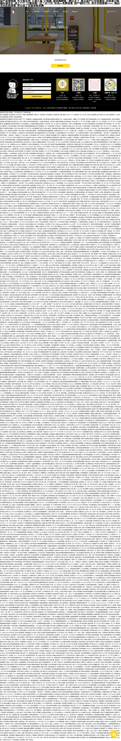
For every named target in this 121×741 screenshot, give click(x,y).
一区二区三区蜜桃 (9, 304)
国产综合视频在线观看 (14, 427)
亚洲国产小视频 (12, 260)
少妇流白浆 (50, 454)
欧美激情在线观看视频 (72, 333)
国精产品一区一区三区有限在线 (23, 616)
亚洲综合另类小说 (5, 511)
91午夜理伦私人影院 (29, 468)
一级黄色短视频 (21, 518)
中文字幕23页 (97, 304)
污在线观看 (42, 445)
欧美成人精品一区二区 (106, 167)
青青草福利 (5, 292)
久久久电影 (23, 516)
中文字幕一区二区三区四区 (81, 231)
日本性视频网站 (95, 708)
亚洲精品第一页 (71, 363)
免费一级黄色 (115, 210)
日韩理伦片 (112, 149)
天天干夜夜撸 (81, 119)
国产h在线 (66, 473)
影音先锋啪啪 (80, 162)
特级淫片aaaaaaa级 (55, 397)
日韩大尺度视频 (54, 457)
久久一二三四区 (69, 213)
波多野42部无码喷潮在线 (78, 272)
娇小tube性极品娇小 (40, 498)
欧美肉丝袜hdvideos (64, 427)
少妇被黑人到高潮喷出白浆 (72, 286)
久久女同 (94, 146)
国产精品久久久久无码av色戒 (40, 251)
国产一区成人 (55, 591)
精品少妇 (96, 621)
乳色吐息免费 (78, 158)
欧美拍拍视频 (14, 685)
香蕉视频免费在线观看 (59, 669)
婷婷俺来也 (74, 641)
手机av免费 (57, 493)
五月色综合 (29, 359)
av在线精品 (78, 345)
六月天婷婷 (7, 162)
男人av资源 (112, 664)
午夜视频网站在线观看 (89, 705)
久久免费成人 (39, 678)
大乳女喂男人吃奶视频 (107, 436)
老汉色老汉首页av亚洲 (16, 429)
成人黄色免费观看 (115, 242)
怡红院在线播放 (51, 445)
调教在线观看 (108, 557)
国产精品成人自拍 (63, 315)
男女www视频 (114, 409)
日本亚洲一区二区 (50, 124)
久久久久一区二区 (34, 409)
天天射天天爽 (78, 270)
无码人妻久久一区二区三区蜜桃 (81, 121)
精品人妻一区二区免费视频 (75, 667)
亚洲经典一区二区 (48, 263)
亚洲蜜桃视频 (76, 687)
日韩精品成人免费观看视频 (92, 443)
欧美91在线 (95, 201)
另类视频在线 (4, 390)
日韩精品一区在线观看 (16, 555)
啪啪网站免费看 (75, 473)
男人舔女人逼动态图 (25, 327)
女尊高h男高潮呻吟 (107, 304)
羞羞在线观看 (75, 630)
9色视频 (64, 126)
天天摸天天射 (85, 286)
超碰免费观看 (10, 493)
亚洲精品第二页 (100, 290)
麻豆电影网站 (4, 208)
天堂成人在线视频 (52, 247)
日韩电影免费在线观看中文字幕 (85, 719)
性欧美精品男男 (30, 655)
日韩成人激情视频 (81, 299)
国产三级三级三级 (40, 482)
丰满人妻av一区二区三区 (102, 696)
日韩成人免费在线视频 (57, 121)
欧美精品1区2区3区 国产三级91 (73, 484)
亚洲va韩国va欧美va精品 (63, 254)
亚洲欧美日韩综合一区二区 (18, 345)
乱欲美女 (10, 254)
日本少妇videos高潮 (89, 290)
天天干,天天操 (50, 575)
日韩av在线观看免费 (96, 133)
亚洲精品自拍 (97, 347)
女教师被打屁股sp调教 (58, 128)
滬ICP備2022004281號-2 (75, 108)
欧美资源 (83, 320)
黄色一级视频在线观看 (50, 546)
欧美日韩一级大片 (72, 689)
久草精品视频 (59, 368)
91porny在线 (5, 345)
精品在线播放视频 (109, 137)
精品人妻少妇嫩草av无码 (28, 235)
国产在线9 (4, 231)
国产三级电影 (36, 361)
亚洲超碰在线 (95, 258)
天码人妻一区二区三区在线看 (23, 215)
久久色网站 (7, 438)
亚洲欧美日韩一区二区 (63, 167)
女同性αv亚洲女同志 (10, 614)
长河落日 (61, 411)
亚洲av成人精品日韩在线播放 (19, 534)
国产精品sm (70, 527)
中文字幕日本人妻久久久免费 (94, 265)
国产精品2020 (15, 121)
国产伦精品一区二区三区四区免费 (85, 308)
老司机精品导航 (34, 660)
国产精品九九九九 (35, 687)
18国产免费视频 (53, 637)
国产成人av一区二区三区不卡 (49, 527)
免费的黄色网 (12, 381)
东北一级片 (26, 242)
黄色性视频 (16, 286)
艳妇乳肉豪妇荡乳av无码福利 (45, 235)
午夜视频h (76, 137)
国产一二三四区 (41, 304)
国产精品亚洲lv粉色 (59, 395)
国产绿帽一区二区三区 (44, 589)
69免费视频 (19, 265)
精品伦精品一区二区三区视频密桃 (111, 228)
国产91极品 (84, 493)
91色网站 (29, 708)
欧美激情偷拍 (82, 422)
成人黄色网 (62, 377)
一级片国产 (106, 133)
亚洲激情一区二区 (112, 258)
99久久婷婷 (60, 286)
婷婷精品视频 (96, 171)
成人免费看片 (74, 427)
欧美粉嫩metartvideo (85, 648)
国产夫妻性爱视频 (80, 646)
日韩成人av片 (117, 354)
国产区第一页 (63, 717)
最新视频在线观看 (37, 215)
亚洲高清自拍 (62, 217)
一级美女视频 (24, 340)
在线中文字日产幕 (59, 605)
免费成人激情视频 (110, 276)
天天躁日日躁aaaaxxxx (42, 194)
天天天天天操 (63, 181)
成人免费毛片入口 (38, 441)
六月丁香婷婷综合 (47, 703)
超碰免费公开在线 (35, 185)
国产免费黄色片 (54, 489)
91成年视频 (50, 468)
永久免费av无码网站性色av (44, 630)
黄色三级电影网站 (59, 158)
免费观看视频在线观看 (44, 623)
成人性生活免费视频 (28, 486)
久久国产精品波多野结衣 (74, 311)
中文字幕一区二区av (64, 343)
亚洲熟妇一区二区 (44, 151)
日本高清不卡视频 (74, 701)
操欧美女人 (36, 363)
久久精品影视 (95, 384)
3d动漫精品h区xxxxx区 (93, 637)
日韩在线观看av (102, 625)
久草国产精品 (9, 452)
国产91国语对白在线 (46, 199)
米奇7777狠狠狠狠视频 (105, 267)
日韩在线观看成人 (42, 598)
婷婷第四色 (3, 119)
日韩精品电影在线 (64, 228)
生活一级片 (69, 735)
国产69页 (60, 372)
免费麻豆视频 (68, 240)
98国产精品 (8, 566)
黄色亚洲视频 (65, 616)
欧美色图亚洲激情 (31, 130)
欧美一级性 (23, 607)
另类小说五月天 (105, 206)
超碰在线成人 (42, 557)
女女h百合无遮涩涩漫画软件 (40, 210)
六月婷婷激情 (13, 153)
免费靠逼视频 (85, 381)
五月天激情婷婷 (86, 479)
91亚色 (43, 521)
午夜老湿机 (14, 625)
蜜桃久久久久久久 (68, 379)
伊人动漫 (71, 267)
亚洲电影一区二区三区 (101, 438)
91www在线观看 (36, 292)
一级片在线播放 (12, 192)
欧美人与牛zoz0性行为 (55, 379)
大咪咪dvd (58, 454)
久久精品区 (8, 199)
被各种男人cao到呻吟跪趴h (34, 397)
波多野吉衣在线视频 (95, 694)
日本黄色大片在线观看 (97, 231)
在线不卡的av (72, 664)
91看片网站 (102, 359)
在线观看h (3, 413)
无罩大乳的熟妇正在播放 (38, 169)
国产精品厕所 (77, 388)
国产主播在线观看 (17, 320)
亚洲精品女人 (107, 151)
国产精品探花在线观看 (24, 500)
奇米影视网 (28, 331)
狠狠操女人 (105, 536)
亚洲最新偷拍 (76, 708)
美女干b (44, 272)
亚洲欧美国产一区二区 (94, 356)
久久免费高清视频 (65, 641)
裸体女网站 (7, 625)
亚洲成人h (11, 206)
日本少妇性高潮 (38, 432)
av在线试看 (62, 352)
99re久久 (104, 416)
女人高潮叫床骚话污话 (95, 199)
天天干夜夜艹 (38, 390)
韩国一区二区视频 (77, 559)
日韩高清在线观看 (63, 165)
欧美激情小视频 (74, 386)
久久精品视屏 (65, 256)
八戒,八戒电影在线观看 (10, 130)
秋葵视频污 (62, 146)
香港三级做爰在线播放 (46, 605)
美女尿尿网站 (25, 580)
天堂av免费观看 (64, 206)
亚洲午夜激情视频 (78, 730)
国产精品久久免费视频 (55, 443)
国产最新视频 (69, 402)
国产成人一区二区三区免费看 (97, 297)
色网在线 (59, 306)
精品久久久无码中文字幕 (109, 507)
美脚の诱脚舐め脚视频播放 (50, 370)
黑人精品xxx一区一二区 (70, 521)
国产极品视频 (110, 374)
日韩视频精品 (84, 473)
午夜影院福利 (114, 133)
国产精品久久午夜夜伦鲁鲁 (79, 514)
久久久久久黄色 (103, 283)
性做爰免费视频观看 (38, 562)
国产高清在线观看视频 (31, 279)
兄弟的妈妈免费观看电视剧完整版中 (110, 320)
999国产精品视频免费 (37, 689)
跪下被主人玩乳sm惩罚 (20, 696)
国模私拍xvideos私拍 (18, 149)
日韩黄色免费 (47, 425)
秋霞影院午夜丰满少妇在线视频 (107, 338)
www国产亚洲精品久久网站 (58, 477)
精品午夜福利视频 (104, 242)
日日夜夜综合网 (92, 187)
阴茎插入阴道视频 (51, 135)
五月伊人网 (21, 655)
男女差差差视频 (75, 436)
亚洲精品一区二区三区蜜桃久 (9, 133)
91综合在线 (91, 194)
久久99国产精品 (50, 436)
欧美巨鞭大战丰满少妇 (108, 327)
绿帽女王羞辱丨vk (60, 290)
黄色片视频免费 (27, 288)
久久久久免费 (63, 573)
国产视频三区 (36, 477)
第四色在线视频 (62, 516)
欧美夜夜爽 (40, 187)
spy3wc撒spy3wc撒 (45, 532)
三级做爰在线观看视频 (64, 646)
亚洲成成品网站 (90, 669)
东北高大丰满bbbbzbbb (56, 213)
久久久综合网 (69, 260)
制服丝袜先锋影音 (108, 733)
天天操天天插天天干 (107, 502)
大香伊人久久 (29, 710)
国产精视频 (85, 260)
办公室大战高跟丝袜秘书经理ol (101, 639)
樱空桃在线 (81, 509)
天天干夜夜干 (49, 596)
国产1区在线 (26, 238)
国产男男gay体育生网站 (34, 673)
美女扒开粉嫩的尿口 (89, 153)
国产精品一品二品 (114, 388)
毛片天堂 (3, 637)
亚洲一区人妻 (42, 281)
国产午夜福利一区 (38, 566)
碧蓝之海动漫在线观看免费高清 (38, 582)
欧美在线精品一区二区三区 (22, 352)
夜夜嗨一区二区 (113, 283)
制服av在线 (26, 596)
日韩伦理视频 (95, 126)
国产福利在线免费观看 (55, 276)
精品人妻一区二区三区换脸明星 (31, 158)
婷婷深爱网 (34, 295)
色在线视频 (99, 124)
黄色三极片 (14, 162)
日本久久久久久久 (23, 582)
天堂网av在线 (99, 557)
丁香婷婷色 (50, 176)
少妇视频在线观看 (114, 370)
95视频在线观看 (12, 224)
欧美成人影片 (93, 559)
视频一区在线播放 (7, 276)
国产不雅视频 (103, 254)
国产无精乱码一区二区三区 (63, 413)
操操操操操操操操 (26, 484)
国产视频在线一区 (102, 329)
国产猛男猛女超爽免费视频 (75, 146)
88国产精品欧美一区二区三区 (20, 384)
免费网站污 (24, 144)
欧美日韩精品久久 (31, 228)
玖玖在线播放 (24, 124)
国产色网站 (17, 165)
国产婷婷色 (35, 181)
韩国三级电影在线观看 (79, 187)
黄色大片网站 (112, 717)
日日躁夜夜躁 (28, 525)
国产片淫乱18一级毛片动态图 (9, 244)
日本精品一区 (17, 575)
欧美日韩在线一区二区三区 (102, 404)
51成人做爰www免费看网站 (55, 238)
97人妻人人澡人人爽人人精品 (39, 306)
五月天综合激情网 (52, 181)
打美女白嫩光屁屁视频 (108, 443)
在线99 (93, 733)
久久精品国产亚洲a (6, 459)
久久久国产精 (69, 158)
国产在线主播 (68, 728)
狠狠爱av (70, 733)
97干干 (28, 411)
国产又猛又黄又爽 (95, 210)
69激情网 (85, 735)
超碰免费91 (21, 463)
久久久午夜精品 (46, 384)
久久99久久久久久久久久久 (98, 603)
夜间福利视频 (74, 482)
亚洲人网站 (69, 669)
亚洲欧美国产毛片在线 (56, 301)
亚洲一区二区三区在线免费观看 (61, 514)
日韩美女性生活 (84, 324)
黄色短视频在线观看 (35, 272)
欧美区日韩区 (46, 616)
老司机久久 (37, 733)
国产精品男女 (16, 185)
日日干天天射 (28, 197)
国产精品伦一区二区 (53, 429)
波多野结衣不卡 (33, 614)
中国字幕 (38, 165)
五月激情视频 (49, 509)
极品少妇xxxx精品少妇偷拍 (56, 338)
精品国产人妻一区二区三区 (10, 313)
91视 (34, 564)
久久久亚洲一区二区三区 (50, 201)
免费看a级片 (4, 322)
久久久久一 (87, 140)
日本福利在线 (4, 197)
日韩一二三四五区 (59, 596)
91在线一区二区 (18, 238)
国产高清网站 (4, 153)
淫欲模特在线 (92, 514)
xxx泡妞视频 (73, 199)
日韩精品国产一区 (78, 242)
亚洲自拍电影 (48, 395)
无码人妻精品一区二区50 (101, 388)
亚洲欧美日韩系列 (46, 717)
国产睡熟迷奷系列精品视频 (48, 726)
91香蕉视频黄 (74, 194)
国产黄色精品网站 (91, 119)
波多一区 (84, 698)
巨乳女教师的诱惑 (62, 233)
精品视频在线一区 (25, 286)
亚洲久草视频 (92, 329)
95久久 (55, 199)
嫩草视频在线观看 (52, 498)
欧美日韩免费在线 (54, 486)
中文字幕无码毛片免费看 (30, 254)
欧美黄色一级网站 (99, 345)
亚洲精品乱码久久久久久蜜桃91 (69, 564)
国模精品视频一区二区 (9, 518)
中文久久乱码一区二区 (53, 142)
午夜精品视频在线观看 (110, 413)
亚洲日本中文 (10, 315)
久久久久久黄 (94, 447)
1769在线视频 (116, 315)
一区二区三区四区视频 (48, 322)
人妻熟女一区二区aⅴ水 (71, 279)
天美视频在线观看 (7, 719)
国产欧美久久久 (111, 165)
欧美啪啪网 (68, 274)
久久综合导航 (83, 541)
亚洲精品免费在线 (85, 418)
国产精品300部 (93, 270)
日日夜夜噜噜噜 (100, 470)
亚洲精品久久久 (91, 272)
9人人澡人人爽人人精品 (45, 724)
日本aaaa (40, 502)
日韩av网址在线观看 (104, 128)
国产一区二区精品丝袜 (66, 390)
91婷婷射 (90, 698)
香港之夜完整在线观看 (26, 404)
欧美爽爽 (75, 265)
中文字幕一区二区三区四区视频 (101, 158)
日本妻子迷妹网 (80, 463)
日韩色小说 (52, 222)
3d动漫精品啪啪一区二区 (97, 354)
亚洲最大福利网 (42, 336)
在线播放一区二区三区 (71, 313)
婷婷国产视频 (29, 208)
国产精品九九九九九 (68, 384)
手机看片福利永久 (48, 416)
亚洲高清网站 (10, 409)
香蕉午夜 (38, 698)
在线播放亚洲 (70, 185)
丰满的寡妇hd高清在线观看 (85, 680)
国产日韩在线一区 (70, 719)
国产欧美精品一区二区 (110, 124)
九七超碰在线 (56, 450)
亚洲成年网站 (19, 171)
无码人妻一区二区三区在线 (43, 475)
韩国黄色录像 (8, 235)
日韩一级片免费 (71, 197)
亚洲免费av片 (112, 235)
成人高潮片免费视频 (18, 258)
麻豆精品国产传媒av (47, 158)
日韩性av (93, 181)
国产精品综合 (9, 352)
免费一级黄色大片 (108, 199)
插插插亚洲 (110, 233)
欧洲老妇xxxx (8, 149)
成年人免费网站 (10, 311)
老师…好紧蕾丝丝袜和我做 (41, 213)
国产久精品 (98, 484)
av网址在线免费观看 (57, 400)
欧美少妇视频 (22, 194)
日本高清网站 (81, 584)
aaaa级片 (74, 340)
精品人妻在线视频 (106, 662)
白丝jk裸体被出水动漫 (95, 395)
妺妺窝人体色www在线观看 (19, 648)
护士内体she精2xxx (20, 190)
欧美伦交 (31, 498)
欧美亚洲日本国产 (74, 206)
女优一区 (52, 260)
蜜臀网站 (56, 459)
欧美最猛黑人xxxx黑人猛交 (89, 370)
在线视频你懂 (72, 201)
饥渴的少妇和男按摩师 (28, 694)
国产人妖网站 (111, 621)
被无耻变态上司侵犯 (39, 331)
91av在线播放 (69, 416)
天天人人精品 (34, 281)
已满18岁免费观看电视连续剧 (68, 283)
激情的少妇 (52, 267)
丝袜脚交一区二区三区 (82, 210)
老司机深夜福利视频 (102, 525)
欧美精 (42, 580)
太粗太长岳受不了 (110, 568)
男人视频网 (59, 317)
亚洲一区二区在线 (28, 370)
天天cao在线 (44, 144)
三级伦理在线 (68, 251)
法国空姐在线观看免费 (82, 447)
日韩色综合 (53, 372)
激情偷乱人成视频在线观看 (34, 119)
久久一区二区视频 (7, 603)
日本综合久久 (106, 534)
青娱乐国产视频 (105, 493)
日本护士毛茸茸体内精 (52, 297)
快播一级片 (13, 582)
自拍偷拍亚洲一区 (17, 589)
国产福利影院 (112, 190)
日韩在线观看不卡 (25, 181)
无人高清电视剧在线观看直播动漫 (80, 256)
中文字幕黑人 (20, 710)
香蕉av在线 (77, 527)
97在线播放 (45, 372)
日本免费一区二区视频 (103, 311)
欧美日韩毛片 (93, 452)
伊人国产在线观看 (7, 489)
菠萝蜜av (79, 404)
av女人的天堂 (106, 434)
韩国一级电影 (52, 336)
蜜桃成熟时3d (108, 192)
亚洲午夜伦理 (63, 201)
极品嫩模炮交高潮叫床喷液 (12, 124)
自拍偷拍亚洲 (18, 466)
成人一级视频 (54, 607)
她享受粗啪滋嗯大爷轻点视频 (106, 292)
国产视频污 (83, 233)
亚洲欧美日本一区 (12, 737)
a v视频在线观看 (83, 222)
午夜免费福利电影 (87, 388)
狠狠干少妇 (41, 575)
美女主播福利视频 (44, 400)
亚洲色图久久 (112, 498)
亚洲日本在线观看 (101, 605)
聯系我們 (74, 11)
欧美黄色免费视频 (83, 644)
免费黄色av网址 (32, 452)
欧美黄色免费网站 (88, 591)
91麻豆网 (113, 162)
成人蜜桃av (5, 295)
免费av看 (30, 703)
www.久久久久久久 (62, 160)
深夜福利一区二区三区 (86, 482)
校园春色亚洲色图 (20, 397)
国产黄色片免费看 (23, 402)
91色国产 (110, 329)
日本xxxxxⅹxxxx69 (80, 185)
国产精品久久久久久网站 (60, 701)
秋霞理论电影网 (101, 340)
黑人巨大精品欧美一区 (104, 146)
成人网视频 (5, 580)
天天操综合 (72, 162)
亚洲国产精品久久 (9, 171)
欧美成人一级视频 (36, 427)
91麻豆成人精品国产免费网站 (37, 167)
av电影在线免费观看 (24, 541)
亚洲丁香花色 (10, 509)
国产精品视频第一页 (90, 454)
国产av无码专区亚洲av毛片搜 (42, 208)
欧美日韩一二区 (26, 477)
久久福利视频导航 (11, 183)
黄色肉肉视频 (42, 470)
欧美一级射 (27, 473)
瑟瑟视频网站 (103, 445)
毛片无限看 (50, 470)
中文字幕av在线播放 (22, 167)
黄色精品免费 (16, 199)
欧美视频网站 (15, 270)
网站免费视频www (40, 365)
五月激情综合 (36, 473)
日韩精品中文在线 (36, 242)
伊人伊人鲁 (32, 304)
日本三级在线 (64, 356)
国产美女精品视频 (87, 144)
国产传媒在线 (102, 270)
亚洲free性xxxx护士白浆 (74, 126)
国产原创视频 (97, 295)
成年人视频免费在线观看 (76, 165)
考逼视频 (85, 270)
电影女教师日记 (48, 710)
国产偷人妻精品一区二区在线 (85, 160)
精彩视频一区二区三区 (42, 728)
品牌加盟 (55, 11)
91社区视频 (61, 185)
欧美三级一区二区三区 (85, 377)
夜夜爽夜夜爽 (106, 169)
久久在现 (92, 301)
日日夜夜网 (99, 719)
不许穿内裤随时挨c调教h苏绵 (50, 137)
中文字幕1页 (70, 420)
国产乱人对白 (55, 564)
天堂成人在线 (84, 694)
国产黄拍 (64, 664)
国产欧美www (88, 397)
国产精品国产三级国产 (97, 331)
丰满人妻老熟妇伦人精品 (107, 288)
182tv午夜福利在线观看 (95, 313)
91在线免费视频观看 (14, 607)
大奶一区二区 (104, 126)
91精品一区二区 (51, 507)
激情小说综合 (73, 685)
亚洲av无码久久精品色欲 (64, 187)
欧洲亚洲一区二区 (51, 525)
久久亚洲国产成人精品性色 (14, 242)
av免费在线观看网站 (104, 397)
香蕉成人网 (15, 703)
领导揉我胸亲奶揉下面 (45, 352)
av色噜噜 (3, 219)
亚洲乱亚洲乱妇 (45, 121)
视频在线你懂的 (9, 374)
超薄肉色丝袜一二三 (28, 324)
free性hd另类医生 (93, 676)
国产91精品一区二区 (82, 452)
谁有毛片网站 (36, 717)
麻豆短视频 (44, 664)
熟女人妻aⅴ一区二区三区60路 (97, 468)
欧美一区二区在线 (55, 584)
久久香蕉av (104, 235)
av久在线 (109, 452)
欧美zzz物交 (47, 128)
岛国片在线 (30, 270)
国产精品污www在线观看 (97, 135)
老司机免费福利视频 (60, 363)
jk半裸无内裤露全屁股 (6, 365)
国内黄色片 (25, 575)
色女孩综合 (87, 258)
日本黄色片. (92, 281)
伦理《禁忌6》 (60, 511)
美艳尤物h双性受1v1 (106, 222)
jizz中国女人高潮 (23, 498)
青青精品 (66, 400)
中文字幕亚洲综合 (56, 730)
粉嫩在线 (81, 511)
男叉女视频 (46, 625)
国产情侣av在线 (56, 422)
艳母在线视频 (6, 628)
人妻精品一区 (102, 584)
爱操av (99, 459)
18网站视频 (72, 603)
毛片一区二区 (73, 409)
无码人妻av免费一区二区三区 (23, 128)
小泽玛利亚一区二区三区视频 (17, 174)
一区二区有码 (85, 728)
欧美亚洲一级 (38, 256)
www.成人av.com (112, 297)
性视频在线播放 (50, 552)
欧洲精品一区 (114, 372)
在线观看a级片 (85, 708)
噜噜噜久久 (16, 425)
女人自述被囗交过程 (115, 667)
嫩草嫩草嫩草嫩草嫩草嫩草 (8, 372)
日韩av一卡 (62, 671)
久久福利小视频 (77, 178)
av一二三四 (117, 596)
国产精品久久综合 (33, 222)
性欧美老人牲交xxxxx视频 (33, 137)
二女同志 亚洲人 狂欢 (30, 406)
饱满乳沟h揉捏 (13, 721)
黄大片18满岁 (67, 263)
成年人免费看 (117, 395)
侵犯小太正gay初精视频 (42, 343)
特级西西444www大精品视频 (57, 244)
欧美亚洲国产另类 (64, 190)
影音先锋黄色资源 (67, 479)
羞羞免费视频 (50, 279)
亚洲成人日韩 (51, 653)
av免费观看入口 (42, 149)
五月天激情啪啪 (36, 587)
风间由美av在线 (5, 317)
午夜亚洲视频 (76, 438)
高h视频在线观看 (107, 295)
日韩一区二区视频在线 (103, 281)
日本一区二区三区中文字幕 (35, 395)
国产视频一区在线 (91, 317)
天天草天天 (64, 628)
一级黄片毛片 (51, 333)
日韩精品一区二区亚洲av (85, 130)
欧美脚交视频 (112, 272)
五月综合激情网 (14, 283)
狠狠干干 (27, 258)
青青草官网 (110, 333)
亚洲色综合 (87, 146)
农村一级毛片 (88, 295)
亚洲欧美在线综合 (50, 735)
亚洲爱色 (20, 217)
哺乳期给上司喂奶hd (33, 532)
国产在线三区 (13, 500)
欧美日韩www (67, 582)
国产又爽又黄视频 (106, 573)
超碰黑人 (117, 712)
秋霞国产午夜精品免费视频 (46, 452)
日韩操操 (67, 436)
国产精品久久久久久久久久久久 (41, 450)
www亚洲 (59, 222)
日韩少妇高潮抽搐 (37, 290)
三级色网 (3, 712)
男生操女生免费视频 (56, 625)
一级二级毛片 (94, 343)
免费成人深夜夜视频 (100, 185)
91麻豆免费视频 (70, 128)
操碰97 (42, 447)
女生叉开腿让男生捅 (100, 698)
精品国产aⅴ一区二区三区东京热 (81, 254)
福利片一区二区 (47, 311)
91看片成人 (22, 162)
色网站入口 (93, 283)
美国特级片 (77, 692)
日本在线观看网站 (72, 217)
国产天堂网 (23, 121)
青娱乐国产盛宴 (19, 571)
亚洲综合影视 (29, 539)
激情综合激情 (44, 244)
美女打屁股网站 (20, 632)
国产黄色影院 (37, 701)
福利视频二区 (46, 648)
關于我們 (37, 11)
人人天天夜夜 (38, 534)
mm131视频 (84, 142)
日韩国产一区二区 (104, 343)
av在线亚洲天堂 (114, 317)
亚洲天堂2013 (28, 265)
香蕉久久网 (88, 546)
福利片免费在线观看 (87, 438)
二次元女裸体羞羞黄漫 (14, 272)
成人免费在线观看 (18, 336)
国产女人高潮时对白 (62, 124)
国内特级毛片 (112, 299)
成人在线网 (46, 146)
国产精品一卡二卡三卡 (96, 137)
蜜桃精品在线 (105, 240)
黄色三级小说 (67, 470)
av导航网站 (115, 452)
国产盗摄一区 (82, 612)
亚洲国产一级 (73, 215)
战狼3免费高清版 (18, 142)
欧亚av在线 (99, 249)
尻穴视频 (66, 222)
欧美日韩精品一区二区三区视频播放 (89, 215)
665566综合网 (101, 368)
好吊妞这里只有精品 (14, 251)
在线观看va (72, 356)
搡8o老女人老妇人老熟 (57, 251)
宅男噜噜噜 (78, 384)
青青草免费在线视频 (97, 224)
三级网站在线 (16, 714)
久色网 (100, 256)
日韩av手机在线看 (44, 249)
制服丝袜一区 (26, 669)
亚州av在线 (68, 587)
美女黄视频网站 (86, 653)
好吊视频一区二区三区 (20, 201)
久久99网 (110, 603)
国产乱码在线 (101, 514)
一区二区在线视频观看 (45, 329)
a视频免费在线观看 (25, 438)
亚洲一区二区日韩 (82, 199)
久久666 (2, 160)
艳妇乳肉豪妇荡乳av (33, 121)
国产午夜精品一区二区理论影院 (97, 233)
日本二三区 (45, 185)
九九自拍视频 (85, 568)
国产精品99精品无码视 (101, 247)
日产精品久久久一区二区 (53, 331)
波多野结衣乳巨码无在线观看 (102, 377)
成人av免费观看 (26, 263)
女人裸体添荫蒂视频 (9, 140)
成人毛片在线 (31, 194)
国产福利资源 (77, 493)
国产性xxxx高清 (87, 178)
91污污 (90, 327)
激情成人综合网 (62, 598)
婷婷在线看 (82, 208)
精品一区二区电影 (84, 331)
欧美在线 (115, 222)
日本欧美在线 (34, 249)
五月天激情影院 (61, 735)
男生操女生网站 (45, 584)
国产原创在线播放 (7, 226)
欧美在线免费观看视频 (105, 324)
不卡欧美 (107, 516)
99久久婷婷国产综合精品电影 (89, 701)
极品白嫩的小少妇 (114, 194)
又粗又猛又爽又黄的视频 (49, 516)
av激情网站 (25, 470)
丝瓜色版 (64, 276)
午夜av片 (113, 527)
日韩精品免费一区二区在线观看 (12, 386)
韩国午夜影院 (86, 181)
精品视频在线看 (36, 322)
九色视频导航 (115, 696)
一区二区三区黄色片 (17, 628)
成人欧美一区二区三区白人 (18, 333)
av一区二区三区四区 (70, 327)
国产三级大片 (113, 247)
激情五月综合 (23, 680)
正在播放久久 (68, 361)
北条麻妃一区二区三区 (108, 121)
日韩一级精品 (17, 527)
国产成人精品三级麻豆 (81, 288)
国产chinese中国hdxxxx (35, 648)
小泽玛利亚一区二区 (68, 322)
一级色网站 (100, 616)
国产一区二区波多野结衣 (15, 612)
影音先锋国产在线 (66, 331)
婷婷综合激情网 (7, 185)
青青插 (113, 509)
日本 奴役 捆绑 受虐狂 (76, 304)
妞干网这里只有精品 (19, 450)
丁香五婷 (85, 543)
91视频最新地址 (33, 552)
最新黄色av (7, 354)
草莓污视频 (112, 142)
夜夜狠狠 (65, 372)
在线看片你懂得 (55, 249)
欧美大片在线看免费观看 (50, 228)
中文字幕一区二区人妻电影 (36, 651)
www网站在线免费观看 (21, 299)
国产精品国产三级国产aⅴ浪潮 (94, 192)
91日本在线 (93, 338)
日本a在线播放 (101, 685)
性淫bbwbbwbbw (25, 536)
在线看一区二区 (96, 121)
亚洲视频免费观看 (53, 272)
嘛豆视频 (14, 194)
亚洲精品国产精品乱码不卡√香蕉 (67, 614)
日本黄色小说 (17, 477)
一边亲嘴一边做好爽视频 (9, 176)
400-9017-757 (112, 12)
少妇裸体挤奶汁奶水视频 (74, 393)
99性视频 (66, 575)
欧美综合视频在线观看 (33, 664)
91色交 (3, 388)
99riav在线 (30, 333)
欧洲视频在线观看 (7, 336)
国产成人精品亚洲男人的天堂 (79, 457)
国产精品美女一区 (42, 338)
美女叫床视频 (66, 340)
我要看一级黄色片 (109, 543)
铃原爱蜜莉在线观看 (37, 479)
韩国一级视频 (10, 190)
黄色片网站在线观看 (26, 301)
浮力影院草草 (88, 594)
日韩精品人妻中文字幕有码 (97, 374)
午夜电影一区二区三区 (43, 573)
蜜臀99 (113, 495)
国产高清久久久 (16, 578)
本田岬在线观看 (38, 416)
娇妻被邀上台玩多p (31, 632)
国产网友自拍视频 (84, 671)
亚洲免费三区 (103, 728)
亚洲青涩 (16, 600)
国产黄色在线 (26, 295)
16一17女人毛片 (37, 288)
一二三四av (20, 308)
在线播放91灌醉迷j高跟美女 (50, 197)
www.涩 (43, 317)
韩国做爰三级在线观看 (74, 181)
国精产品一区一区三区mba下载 (9, 267)
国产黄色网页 (79, 267)
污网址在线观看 (92, 678)
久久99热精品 (54, 409)
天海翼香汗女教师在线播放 (78, 721)
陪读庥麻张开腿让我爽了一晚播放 (92, 660)
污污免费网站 (74, 155)
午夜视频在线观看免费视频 (13, 443)
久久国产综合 (71, 477)
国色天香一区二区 (10, 698)
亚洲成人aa (66, 443)
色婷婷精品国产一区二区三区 (105, 203)
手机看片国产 (23, 546)
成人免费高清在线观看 (103, 390)
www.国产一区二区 (75, 224)
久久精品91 (110, 596)
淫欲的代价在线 (70, 210)
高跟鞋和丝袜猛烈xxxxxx (102, 420)
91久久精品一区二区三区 (37, 536)
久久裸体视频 (69, 518)
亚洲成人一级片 (89, 349)
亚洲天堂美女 (56, 265)
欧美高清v (70, 466)
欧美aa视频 (116, 192)
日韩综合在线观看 (108, 539)
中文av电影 (74, 509)
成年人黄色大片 (59, 662)
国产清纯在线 (85, 605)
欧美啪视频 (35, 509)
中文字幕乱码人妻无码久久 (51, 356)
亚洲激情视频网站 (65, 265)
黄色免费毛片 (17, 247)
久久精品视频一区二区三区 (22, 349)
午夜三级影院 (59, 436)
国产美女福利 (78, 260)
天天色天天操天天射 (79, 240)
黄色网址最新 (104, 149)
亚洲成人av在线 (31, 240)
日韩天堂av (21, 379)
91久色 (115, 322)
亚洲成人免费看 (27, 386)
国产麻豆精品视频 (64, 272)
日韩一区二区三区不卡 (39, 685)
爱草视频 (7, 121)
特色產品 (46, 11)
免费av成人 (74, 130)
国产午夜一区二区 (29, 429)
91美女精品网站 (12, 126)
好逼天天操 (59, 463)
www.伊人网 (61, 418)
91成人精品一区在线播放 (29, 135)
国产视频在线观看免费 (64, 525)
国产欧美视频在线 (48, 568)
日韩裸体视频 (96, 712)
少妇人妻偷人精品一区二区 (66, 562)
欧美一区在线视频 (42, 495)
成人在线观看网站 (40, 429)
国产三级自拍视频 (88, 404)
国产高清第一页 (116, 260)
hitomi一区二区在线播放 (21, 584)
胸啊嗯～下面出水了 (18, 479)
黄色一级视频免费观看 (101, 609)
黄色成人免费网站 (104, 562)
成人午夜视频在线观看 (104, 119)
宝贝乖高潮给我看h (69, 447)
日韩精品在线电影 (16, 669)
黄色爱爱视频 (87, 158)
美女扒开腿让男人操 (19, 137)
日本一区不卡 (77, 432)
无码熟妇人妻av (77, 274)
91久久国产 (60, 313)
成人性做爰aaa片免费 (84, 219)
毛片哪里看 (48, 594)
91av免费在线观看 (20, 475)
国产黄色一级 (115, 404)
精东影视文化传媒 (75, 142)
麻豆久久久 (23, 270)
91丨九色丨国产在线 (63, 215)
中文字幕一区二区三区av (65, 432)
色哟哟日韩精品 (55, 119)
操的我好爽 (91, 429)
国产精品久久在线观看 (79, 445)
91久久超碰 (34, 352)
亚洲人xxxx (5, 283)
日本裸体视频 (78, 735)
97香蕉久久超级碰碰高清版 (49, 698)
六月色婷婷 (72, 299)
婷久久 (20, 726)
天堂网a (82, 500)
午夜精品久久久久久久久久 (32, 347)
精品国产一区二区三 (64, 155)
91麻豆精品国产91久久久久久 (109, 201)
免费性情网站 (13, 541)
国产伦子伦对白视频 (76, 153)
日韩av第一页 (83, 689)
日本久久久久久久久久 (74, 502)
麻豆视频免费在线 (40, 133)
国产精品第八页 (90, 420)
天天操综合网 (44, 140)
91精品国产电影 (84, 137)
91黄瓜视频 (35, 286)
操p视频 (81, 217)
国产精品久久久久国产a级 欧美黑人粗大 (84, 361)
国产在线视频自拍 (15, 580)
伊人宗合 (55, 217)
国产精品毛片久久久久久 (79, 548)
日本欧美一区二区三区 (54, 308)
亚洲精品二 (51, 518)
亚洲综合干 (90, 530)
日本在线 (51, 543)
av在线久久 (74, 343)
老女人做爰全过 (56, 589)
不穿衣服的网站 (92, 625)
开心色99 (23, 388)
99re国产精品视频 (74, 639)
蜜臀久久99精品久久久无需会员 (25, 311)
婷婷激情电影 (5, 402)
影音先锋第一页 (48, 505)
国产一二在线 (41, 420)
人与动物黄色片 (46, 422)
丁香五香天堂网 (95, 580)
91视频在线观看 (35, 580)
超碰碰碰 (87, 165)
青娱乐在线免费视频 (72, 671)
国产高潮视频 (94, 728)
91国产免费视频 (49, 550)
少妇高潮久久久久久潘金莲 (108, 580)
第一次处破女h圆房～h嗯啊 (68, 119)
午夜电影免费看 (52, 233)
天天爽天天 (58, 126)
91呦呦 (7, 639)
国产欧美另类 (77, 728)
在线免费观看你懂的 (41, 324)
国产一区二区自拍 (36, 372)
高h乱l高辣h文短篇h (66, 591)
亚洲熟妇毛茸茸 (25, 169)
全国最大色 (81, 265)
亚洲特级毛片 (59, 279)
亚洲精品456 (62, 208)
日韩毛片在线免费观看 (77, 443)
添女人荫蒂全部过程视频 (35, 192)
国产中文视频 (74, 247)
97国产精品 (20, 671)
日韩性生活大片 (7, 740)
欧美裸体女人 (38, 461)
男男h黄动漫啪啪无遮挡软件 (79, 374)
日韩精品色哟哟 (71, 329)
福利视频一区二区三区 (56, 258)
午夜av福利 (21, 130)
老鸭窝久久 (39, 568)
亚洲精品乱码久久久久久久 (62, 130)
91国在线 (75, 331)
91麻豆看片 (43, 600)
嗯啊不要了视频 (50, 521)
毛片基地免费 (50, 133)
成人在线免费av (53, 427)
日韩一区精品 (61, 445)
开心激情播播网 (115, 206)
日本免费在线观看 (59, 543)
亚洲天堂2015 (88, 201)
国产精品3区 (19, 315)
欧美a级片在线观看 (84, 343)
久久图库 (104, 498)
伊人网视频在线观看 (98, 714)
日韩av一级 (7, 270)
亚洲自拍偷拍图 (60, 653)
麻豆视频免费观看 (60, 619)
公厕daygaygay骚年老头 (25, 210)
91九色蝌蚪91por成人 (83, 283)
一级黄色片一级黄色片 (14, 135)
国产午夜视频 (67, 258)
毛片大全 (42, 286)
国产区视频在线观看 (75, 226)
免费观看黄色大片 (29, 171)
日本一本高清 (85, 402)
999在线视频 (61, 192)
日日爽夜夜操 (89, 463)
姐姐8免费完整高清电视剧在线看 (105, 429)
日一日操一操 (94, 511)
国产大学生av (41, 135)
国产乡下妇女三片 (64, 247)
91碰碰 (54, 655)
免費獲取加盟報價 (37, 97)
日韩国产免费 (76, 263)
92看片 (29, 292)
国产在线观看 (79, 140)
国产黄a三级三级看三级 (87, 333)
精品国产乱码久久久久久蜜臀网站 (111, 144)
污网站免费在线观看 (21, 559)
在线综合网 (11, 151)
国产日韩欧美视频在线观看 (78, 406)
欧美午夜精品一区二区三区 (100, 183)
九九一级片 (77, 632)
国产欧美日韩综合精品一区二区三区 (42, 493)
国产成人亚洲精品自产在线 (70, 174)
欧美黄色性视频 (22, 192)
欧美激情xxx (65, 589)
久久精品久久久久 (73, 507)
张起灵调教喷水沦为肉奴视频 (105, 181)
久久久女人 (25, 272)
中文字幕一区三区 (62, 199)
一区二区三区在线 (38, 436)
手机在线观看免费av (12, 546)
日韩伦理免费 (87, 274)
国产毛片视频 (112, 176)
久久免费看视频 (97, 178)
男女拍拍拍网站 (84, 135)
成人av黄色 (31, 297)
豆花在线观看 (35, 555)
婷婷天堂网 (108, 514)
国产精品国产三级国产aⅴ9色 (25, 256)
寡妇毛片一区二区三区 (22, 573)
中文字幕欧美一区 (43, 641)
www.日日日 (113, 381)
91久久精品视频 (11, 413)
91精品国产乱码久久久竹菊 (75, 290)
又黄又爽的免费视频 (52, 169)
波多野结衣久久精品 (99, 521)
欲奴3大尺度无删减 (108, 406)
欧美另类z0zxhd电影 (66, 137)
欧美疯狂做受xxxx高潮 (21, 651)
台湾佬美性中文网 (93, 655)
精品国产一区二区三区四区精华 (90, 502)
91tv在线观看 (28, 363)
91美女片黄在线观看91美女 (112, 457)
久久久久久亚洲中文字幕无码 (80, 580)
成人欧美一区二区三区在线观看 (89, 436)
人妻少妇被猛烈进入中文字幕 (103, 322)
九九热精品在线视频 (92, 320)
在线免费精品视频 (44, 680)
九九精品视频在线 (60, 133)
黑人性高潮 (59, 491)
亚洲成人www (13, 655)
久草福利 (66, 194)
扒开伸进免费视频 (6, 258)
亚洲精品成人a (61, 667)
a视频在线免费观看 (73, 135)
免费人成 (48, 265)
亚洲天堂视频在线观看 (31, 502)
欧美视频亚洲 (74, 228)
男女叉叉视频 (37, 712)
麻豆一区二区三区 (91, 509)
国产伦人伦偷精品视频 (103, 454)
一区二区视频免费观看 (19, 532)
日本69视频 (86, 425)
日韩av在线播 (64, 151)
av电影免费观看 (32, 187)
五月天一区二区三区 (11, 160)
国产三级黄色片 (29, 381)
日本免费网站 (40, 530)
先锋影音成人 (86, 384)
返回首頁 (60, 65)
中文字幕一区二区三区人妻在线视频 (46, 171)
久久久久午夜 (18, 226)
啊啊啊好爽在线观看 (39, 525)
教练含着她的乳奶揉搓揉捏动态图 (16, 395)
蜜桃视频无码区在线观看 (87, 571)
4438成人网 (98, 534)
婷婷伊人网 (20, 406)
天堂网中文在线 (104, 427)
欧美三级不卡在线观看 (55, 676)
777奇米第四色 (62, 698)
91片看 (35, 231)
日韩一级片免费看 (94, 149)
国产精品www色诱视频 (69, 555)
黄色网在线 (38, 311)
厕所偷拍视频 (56, 256)
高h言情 (113, 384)
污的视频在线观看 (72, 612)
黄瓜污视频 (80, 201)
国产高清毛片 (70, 235)
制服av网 (44, 523)
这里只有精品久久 (102, 370)
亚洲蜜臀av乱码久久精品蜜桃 (78, 151)
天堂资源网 (50, 126)
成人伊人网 (116, 411)
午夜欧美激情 (86, 126)
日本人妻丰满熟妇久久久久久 (35, 162)
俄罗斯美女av (47, 256)
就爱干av (58, 322)
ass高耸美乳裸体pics (89, 575)
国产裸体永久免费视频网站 (46, 178)
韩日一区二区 (77, 733)
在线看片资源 (13, 402)
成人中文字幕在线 (105, 215)
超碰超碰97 (38, 457)
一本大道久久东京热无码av (33, 368)
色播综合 (74, 710)
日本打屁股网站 (55, 151)
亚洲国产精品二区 (113, 254)
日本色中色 (93, 256)
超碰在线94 (68, 338)
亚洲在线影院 (56, 329)
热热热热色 (60, 402)
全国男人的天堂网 (23, 153)
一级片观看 (93, 292)
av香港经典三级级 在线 (71, 712)
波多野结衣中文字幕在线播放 (51, 354)
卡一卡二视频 (37, 219)
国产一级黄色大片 (88, 587)
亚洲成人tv (24, 165)
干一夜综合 (47, 411)
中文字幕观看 (12, 288)
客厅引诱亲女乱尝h (27, 436)
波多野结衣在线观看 (81, 475)
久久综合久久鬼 (50, 406)
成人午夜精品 (25, 543)
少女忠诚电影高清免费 (7, 356)
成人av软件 (53, 651)
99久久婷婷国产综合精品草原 (34, 183)
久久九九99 (54, 242)
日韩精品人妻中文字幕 (80, 530)
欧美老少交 (78, 235)
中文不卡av (79, 425)
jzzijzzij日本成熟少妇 (51, 530)
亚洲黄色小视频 (93, 562)
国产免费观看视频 (33, 559)
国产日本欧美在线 (62, 162)
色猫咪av (110, 363)
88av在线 (81, 295)
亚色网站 (68, 445)
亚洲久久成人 (54, 283)
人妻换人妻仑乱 (35, 140)
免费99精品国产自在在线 (35, 201)
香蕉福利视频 (6, 557)
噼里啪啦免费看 (75, 568)
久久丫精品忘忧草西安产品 (13, 324)
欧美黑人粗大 (46, 242)
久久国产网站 (65, 142)
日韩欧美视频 (58, 176)
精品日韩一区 (24, 653)
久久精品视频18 (50, 566)
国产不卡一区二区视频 (112, 470)
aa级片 (95, 724)
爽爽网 (51, 484)
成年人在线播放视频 (75, 124)
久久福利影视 (44, 203)
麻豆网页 (42, 509)
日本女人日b (56, 425)
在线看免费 (49, 363)
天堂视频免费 (55, 345)
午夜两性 (74, 413)
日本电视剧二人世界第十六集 (46, 224)
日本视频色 (10, 349)
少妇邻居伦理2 (41, 238)
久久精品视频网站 (33, 680)
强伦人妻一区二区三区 (33, 244)
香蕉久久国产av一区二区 (17, 591)
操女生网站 (82, 427)
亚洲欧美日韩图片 (83, 133)
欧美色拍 (31, 534)
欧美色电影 (67, 121)
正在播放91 (57, 174)
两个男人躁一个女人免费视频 (50, 733)
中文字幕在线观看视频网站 (75, 523)
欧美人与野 (106, 256)
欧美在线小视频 (82, 491)
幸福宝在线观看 (41, 233)
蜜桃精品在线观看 (30, 149)
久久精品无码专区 (8, 368)
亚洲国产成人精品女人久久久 (87, 600)
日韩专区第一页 (91, 550)
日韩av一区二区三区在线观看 (63, 461)
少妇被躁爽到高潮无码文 (101, 130)
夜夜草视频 (80, 400)
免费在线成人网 (113, 591)
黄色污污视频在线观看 (14, 158)
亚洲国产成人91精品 (80, 625)
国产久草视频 (20, 231)
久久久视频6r (55, 390)
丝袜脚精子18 (8, 233)
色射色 (85, 621)
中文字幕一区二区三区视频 (36, 299)
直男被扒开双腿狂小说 (91, 190)
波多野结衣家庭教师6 (47, 361)
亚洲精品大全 (73, 422)
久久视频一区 (94, 167)
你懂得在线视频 (77, 587)
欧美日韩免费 (19, 151)
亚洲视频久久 (84, 676)
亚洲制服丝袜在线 (86, 206)
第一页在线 (15, 393)
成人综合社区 (66, 281)
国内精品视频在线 (81, 329)
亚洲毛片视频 (91, 340)
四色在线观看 (90, 247)
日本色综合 (32, 165)
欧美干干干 (22, 119)
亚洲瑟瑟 (45, 457)
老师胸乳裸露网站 (5, 228)
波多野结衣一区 (106, 210)
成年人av (69, 244)
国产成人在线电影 (15, 486)
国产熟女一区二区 (94, 228)
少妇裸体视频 (13, 463)
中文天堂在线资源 (37, 356)
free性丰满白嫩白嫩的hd (48, 463)
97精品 (47, 190)
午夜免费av (65, 292)
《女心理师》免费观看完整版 (92, 667)
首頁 (27, 11)
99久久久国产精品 (65, 687)
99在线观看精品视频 (95, 536)
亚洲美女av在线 (59, 550)
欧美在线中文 (16, 263)
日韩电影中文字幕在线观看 (26, 133)
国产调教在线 (96, 372)
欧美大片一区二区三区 (72, 418)
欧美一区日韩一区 (81, 356)
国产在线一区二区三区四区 (89, 363)
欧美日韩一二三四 (36, 263)
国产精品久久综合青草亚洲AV (87, 279)
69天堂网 (40, 228)
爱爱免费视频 (22, 176)
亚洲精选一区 (16, 621)
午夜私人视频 (95, 140)
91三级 (79, 363)
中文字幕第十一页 (72, 133)
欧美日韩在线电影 (69, 368)
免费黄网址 (46, 390)
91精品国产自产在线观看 (16, 197)
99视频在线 (45, 219)
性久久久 (34, 238)
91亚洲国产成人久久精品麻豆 (9, 461)
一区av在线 (38, 625)
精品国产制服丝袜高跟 (37, 596)
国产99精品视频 (36, 283)
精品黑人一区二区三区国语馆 (70, 324)
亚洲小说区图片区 (112, 669)
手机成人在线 (80, 203)
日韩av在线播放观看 (62, 267)
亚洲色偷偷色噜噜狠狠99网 (81, 251)
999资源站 (11, 616)
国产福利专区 (6, 491)
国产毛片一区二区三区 (90, 267)
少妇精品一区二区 (93, 222)
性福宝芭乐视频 (24, 274)
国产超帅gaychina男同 (20, 452)
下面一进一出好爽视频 (22, 249)
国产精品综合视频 (64, 169)
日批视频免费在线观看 (56, 140)
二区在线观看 (17, 400)
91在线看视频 (30, 447)
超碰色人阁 (26, 306)
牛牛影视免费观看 (92, 422)
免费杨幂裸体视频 (115, 256)
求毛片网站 (34, 151)
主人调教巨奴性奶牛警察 (9, 155)
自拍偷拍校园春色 (111, 463)
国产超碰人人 (83, 194)
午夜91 (93, 477)
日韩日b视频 (45, 687)
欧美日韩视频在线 (34, 144)
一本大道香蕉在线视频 (112, 155)
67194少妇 (13, 256)
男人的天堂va (38, 146)
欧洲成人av (41, 388)
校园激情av (19, 705)
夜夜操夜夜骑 (33, 470)
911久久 (11, 213)
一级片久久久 (94, 263)
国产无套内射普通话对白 (92, 240)
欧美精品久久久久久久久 (94, 151)
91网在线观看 (16, 169)
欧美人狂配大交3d (50, 286)
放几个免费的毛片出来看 (95, 543)
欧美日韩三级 (26, 400)
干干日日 (43, 363)
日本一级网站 (31, 260)
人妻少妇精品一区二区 (15, 521)
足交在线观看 (59, 575)
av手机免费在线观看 (20, 489)
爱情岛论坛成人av (60, 523)
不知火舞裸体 (78, 352)
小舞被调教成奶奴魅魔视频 (45, 130)
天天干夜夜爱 (113, 126)
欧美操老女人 (44, 443)
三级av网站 (112, 637)
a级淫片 (67, 721)
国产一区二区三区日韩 (50, 192)
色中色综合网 (106, 509)
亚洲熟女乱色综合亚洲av (9, 498)
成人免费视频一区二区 (91, 578)
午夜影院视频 (45, 477)
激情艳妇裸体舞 (103, 559)
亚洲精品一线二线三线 (28, 530)
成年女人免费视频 (83, 532)
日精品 (117, 509)
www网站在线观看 (90, 368)
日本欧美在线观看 (88, 345)
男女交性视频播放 (29, 217)
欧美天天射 (80, 578)
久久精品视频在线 (108, 719)
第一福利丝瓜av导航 (55, 292)
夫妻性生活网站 (85, 244)
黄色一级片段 (16, 484)
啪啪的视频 (42, 181)
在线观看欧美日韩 (58, 327)
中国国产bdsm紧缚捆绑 (42, 644)
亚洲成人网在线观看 (35, 274)
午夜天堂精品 (82, 174)
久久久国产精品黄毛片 (104, 315)
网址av (108, 737)
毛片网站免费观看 (107, 213)
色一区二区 (29, 213)
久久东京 (48, 388)
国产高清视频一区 (41, 126)
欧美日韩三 (100, 450)
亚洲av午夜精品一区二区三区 (18, 222)
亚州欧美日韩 (49, 580)
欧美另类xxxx (31, 475)
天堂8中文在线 (47, 438)
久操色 (90, 475)
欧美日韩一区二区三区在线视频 (54, 719)
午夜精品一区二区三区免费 (18, 292)
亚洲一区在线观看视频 (19, 187)
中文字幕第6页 (63, 637)
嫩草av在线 (115, 660)
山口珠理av (66, 320)
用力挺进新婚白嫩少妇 (101, 591)
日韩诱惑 (75, 470)
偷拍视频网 (67, 662)
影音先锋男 (63, 733)
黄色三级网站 (72, 573)
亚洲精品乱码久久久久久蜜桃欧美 (100, 630)
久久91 (112, 128)
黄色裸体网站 (46, 587)
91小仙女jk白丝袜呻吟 (101, 194)
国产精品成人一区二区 (7, 600)
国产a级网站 (95, 254)
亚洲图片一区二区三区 (17, 279)
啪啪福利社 (8, 240)
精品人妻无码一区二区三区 (23, 356)
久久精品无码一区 (77, 397)
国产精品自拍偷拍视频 (66, 288)
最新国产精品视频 (114, 130)
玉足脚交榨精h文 (87, 169)
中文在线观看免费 (25, 425)
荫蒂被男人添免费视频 (36, 402)
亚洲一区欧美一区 (101, 272)
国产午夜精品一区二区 (109, 249)
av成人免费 (17, 514)
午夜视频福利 (8, 393)
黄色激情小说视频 (6, 146)
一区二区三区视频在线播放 (75, 566)
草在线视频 (85, 589)
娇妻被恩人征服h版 (75, 589)
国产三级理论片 (33, 607)
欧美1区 (37, 447)
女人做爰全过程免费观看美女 (15, 587)
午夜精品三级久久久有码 (42, 206)
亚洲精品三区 (104, 441)
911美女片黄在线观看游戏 (113, 386)
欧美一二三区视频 (109, 616)
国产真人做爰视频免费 (40, 511)
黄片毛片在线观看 (47, 701)
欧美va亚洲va (116, 151)
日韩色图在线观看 (112, 447)
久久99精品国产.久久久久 (9, 379)
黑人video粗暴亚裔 (112, 185)
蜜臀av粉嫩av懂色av (97, 413)
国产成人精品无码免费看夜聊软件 (99, 142)
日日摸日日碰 (84, 276)
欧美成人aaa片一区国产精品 (106, 422)
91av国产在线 (108, 265)
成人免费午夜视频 (14, 181)
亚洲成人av (72, 160)
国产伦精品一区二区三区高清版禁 (41, 669)
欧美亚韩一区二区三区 (54, 393)
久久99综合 (93, 128)
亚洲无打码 (102, 402)
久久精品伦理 (72, 584)
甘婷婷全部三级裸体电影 (73, 144)
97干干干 (23, 178)
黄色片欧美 (93, 381)
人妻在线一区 (104, 637)
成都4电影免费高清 (39, 639)
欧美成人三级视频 (68, 673)
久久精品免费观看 (78, 594)
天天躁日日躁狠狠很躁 (89, 124)
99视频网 (101, 701)
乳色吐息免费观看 (100, 669)
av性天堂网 (115, 573)
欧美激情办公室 (63, 495)
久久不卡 (37, 459)
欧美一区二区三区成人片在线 (107, 473)
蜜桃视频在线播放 (64, 457)
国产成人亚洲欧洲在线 (103, 153)
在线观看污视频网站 (84, 413)
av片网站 (55, 208)
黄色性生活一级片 (44, 226)
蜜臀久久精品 (100, 607)
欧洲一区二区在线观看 (77, 190)
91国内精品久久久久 (100, 333)
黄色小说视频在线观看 (39, 142)
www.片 (63, 329)
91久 (72, 646)
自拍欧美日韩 (80, 555)
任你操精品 (97, 587)
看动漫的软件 (52, 667)
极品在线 (40, 489)
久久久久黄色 (117, 548)
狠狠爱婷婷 (29, 459)
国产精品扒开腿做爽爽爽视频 (26, 126)
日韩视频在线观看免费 (23, 140)
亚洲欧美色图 (35, 726)
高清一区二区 (53, 185)
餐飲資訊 (65, 11)
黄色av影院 (23, 297)
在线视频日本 (52, 696)
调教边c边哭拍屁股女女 (93, 646)
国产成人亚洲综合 (51, 155)
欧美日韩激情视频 (6, 263)
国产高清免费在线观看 (29, 233)
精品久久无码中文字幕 (102, 306)
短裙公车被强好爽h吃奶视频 (68, 249)
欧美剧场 (44, 427)
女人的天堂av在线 (112, 263)
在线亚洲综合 (45, 283)
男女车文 (83, 317)
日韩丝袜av (29, 566)
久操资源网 (8, 388)
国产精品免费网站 (19, 213)
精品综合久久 (94, 260)
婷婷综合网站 (71, 425)
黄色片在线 (42, 279)
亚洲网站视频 (80, 368)
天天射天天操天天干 (14, 338)
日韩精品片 (108, 710)
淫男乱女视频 (116, 361)
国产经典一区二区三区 (71, 532)
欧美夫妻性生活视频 (93, 721)
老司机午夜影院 (51, 167)
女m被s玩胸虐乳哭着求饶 (111, 226)
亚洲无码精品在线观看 (75, 651)
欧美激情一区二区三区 (41, 486)
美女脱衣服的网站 (48, 413)
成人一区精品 (60, 274)
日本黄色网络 (102, 452)
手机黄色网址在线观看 (23, 505)
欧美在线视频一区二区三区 (74, 682)
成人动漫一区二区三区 (27, 343)
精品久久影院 (101, 550)
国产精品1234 (54, 190)
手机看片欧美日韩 (99, 463)
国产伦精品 (58, 673)
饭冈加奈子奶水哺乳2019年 (10, 404)
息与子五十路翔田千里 (89, 311)
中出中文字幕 (85, 263)
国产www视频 (112, 605)
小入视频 (116, 671)
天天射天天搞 (54, 146)
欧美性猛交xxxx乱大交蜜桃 (51, 288)
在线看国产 (69, 270)
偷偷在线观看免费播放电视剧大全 (24, 206)
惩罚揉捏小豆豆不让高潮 (7, 281)
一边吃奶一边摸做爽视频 (57, 210)
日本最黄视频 (92, 685)
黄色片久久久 (98, 507)
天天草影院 (27, 151)
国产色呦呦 (16, 388)
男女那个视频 (24, 338)
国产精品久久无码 (62, 696)
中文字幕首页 (9, 299)
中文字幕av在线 (31, 176)
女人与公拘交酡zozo (70, 404)
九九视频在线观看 (94, 197)
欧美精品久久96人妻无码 (44, 628)
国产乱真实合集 (102, 589)
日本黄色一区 (104, 393)
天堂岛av (115, 714)
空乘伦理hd (27, 587)
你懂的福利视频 (53, 603)
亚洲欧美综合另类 (100, 530)
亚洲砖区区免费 (107, 395)
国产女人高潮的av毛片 (103, 162)
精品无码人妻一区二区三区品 (39, 418)
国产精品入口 (8, 457)
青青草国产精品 (64, 429)
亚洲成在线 (76, 244)
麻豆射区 (44, 548)
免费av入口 (23, 644)
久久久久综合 (48, 466)
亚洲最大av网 (16, 178)
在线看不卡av (44, 379)
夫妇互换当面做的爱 (15, 295)
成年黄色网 (46, 119)
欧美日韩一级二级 (88, 213)
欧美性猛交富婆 (86, 539)
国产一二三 (111, 505)
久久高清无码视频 (68, 140)
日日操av (94, 459)
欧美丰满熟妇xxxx (74, 292)
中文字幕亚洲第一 (77, 258)
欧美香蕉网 (88, 714)
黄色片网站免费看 (51, 705)
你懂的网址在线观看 (49, 678)
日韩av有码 (45, 292)
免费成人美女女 (50, 317)
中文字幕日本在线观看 (94, 174)
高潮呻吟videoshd (15, 144)
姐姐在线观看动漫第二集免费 (102, 217)
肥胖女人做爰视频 (98, 518)
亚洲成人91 (50, 557)
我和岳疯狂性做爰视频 (47, 174)
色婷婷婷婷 (22, 244)
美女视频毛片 (52, 614)
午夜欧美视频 (88, 217)
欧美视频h (8, 384)
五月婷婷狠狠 (18, 276)
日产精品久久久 (54, 644)
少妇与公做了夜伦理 (82, 149)
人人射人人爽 (52, 313)
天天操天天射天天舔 (114, 609)
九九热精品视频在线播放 (36, 124)
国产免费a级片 (97, 169)
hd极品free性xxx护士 (76, 441)
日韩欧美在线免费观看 (63, 153)
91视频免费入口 (10, 543)
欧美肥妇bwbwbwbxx (49, 183)
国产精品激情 (43, 276)
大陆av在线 (15, 146)
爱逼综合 (19, 288)
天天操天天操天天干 (33, 518)
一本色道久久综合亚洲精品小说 (27, 224)
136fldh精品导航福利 (38, 160)
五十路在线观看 (19, 676)
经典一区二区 (78, 306)
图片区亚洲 (59, 473)
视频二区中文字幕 (42, 267)
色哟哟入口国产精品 (31, 336)
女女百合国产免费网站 (18, 228)
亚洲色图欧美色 (43, 614)
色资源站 (108, 290)
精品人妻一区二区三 (60, 270)
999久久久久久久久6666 (26, 146)
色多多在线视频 (91, 616)
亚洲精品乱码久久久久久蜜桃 (109, 140)
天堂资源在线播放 (73, 276)
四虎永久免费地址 (31, 178)
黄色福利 (77, 498)
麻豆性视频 (98, 213)
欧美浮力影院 (91, 249)
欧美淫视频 (3, 616)
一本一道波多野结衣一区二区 (66, 149)
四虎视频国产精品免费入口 (37, 153)
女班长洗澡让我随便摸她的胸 (32, 377)
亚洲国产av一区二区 (96, 244)
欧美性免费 (89, 521)
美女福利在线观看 (113, 653)
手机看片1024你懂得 (66, 354)
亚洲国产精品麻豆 (75, 169)
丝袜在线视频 (16, 457)
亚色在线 (48, 655)
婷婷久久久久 (5, 429)
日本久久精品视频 (57, 240)
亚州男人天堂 (18, 254)
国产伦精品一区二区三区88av (36, 190)
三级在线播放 (21, 637)
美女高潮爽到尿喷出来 (35, 491)
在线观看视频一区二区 (110, 546)
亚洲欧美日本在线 (12, 119)
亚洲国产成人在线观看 (83, 128)
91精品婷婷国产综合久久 (16, 363)
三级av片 (111, 612)
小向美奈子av (67, 708)
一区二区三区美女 (10, 265)
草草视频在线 (65, 386)
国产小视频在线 (62, 135)
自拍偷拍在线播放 (13, 322)
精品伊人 (63, 425)
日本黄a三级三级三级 (81, 297)
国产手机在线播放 (97, 546)
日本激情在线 (46, 591)
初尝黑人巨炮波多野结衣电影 (98, 489)
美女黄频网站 (22, 260)
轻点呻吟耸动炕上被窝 (61, 299)
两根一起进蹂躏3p (107, 174)
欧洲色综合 (13, 217)
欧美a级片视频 (104, 208)
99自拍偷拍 (70, 352)
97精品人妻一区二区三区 (49, 165)
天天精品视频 (104, 238)
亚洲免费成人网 (99, 160)
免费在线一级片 (51, 153)
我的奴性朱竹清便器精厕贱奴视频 (24, 365)
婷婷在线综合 (29, 733)
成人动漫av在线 (40, 655)
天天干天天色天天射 (106, 352)
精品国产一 (16, 536)
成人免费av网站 (82, 710)
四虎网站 (82, 247)
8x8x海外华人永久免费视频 (43, 217)
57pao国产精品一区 (97, 219)
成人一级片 (26, 276)
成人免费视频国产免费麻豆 (39, 247)
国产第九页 (90, 434)
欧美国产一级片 (64, 685)
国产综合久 (38, 516)
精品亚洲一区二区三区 (55, 582)
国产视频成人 (38, 710)
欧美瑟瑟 (104, 176)
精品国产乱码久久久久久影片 (12, 470)
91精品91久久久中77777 (50, 432)
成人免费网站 (114, 240)
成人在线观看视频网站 (28, 457)
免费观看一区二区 (23, 155)
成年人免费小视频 (92, 628)
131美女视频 (11, 249)
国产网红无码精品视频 (92, 635)
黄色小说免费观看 (10, 331)
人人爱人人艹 (113, 187)
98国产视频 (51, 523)
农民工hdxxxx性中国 (106, 432)
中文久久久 (96, 144)
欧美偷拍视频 (22, 317)
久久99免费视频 (59, 721)
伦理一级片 (104, 664)
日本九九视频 (26, 427)
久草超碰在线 (76, 370)
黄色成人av (89, 185)
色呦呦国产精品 (34, 203)
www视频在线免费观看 (64, 171)
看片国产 (55, 411)
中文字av (2, 523)
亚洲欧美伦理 (67, 178)
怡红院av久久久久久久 (72, 541)
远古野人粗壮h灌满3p (93, 208)
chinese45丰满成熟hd (18, 511)
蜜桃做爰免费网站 (29, 728)
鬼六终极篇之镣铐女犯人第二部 (86, 552)
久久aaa (49, 149)
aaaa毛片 (86, 511)
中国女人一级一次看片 (25, 160)
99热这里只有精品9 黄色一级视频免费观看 (26, 603)
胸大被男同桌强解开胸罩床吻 (105, 308)
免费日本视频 (80, 546)
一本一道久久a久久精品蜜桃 (86, 470)
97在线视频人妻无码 (40, 333)
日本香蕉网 (96, 594)
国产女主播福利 (110, 135)
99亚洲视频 (59, 183)
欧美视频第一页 (41, 176)
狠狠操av (31, 461)
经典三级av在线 (84, 228)
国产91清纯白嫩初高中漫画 (96, 276)
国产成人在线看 (82, 340)
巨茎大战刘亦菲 (43, 295)
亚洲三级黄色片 (12, 210)
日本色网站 (36, 578)
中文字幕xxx (107, 523)
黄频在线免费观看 (102, 187)
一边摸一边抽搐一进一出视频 (72, 238)
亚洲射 (99, 509)
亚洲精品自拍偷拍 (27, 719)
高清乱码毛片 (86, 224)
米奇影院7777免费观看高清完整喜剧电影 (29, 523)
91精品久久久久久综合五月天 (95, 155)
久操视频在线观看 (20, 374)
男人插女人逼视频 (108, 219)
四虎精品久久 (115, 217)
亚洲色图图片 (73, 222)
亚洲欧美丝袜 (37, 197)
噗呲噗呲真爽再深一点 (83, 603)
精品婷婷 (34, 609)
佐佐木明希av (32, 598)
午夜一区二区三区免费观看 (91, 441)
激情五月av (103, 258)
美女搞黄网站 (35, 400)
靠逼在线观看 (94, 324)
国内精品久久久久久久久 (65, 231)
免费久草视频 (78, 213)
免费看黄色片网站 (68, 176)
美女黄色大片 (28, 142)
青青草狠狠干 (53, 315)
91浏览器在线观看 (79, 192)
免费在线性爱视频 (104, 409)
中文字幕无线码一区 (104, 628)
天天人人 (14, 203)
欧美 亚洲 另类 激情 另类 (98, 165)
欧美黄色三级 (116, 158)
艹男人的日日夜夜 (86, 183)
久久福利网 (36, 199)
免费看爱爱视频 (114, 724)
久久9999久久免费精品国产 (37, 155)
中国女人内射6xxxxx (35, 354)
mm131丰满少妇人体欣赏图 (72, 183)
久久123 (54, 149)
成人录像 (118, 687)
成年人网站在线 (90, 525)
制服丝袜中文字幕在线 (61, 639)
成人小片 (18, 543)
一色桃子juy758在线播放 (91, 359)
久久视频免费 (103, 263)
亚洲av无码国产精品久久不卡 (13, 619)
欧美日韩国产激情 (90, 162)
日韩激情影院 (95, 495)
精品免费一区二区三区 (94, 623)
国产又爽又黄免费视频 (25, 361)
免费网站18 (108, 714)
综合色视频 (19, 416)
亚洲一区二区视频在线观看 (8, 308)
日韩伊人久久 (16, 235)
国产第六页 (27, 612)
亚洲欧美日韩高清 (115, 427)
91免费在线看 (11, 231)
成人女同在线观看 (39, 381)
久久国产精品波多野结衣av (66, 365)
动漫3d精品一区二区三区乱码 (83, 176)
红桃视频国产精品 (37, 128)
